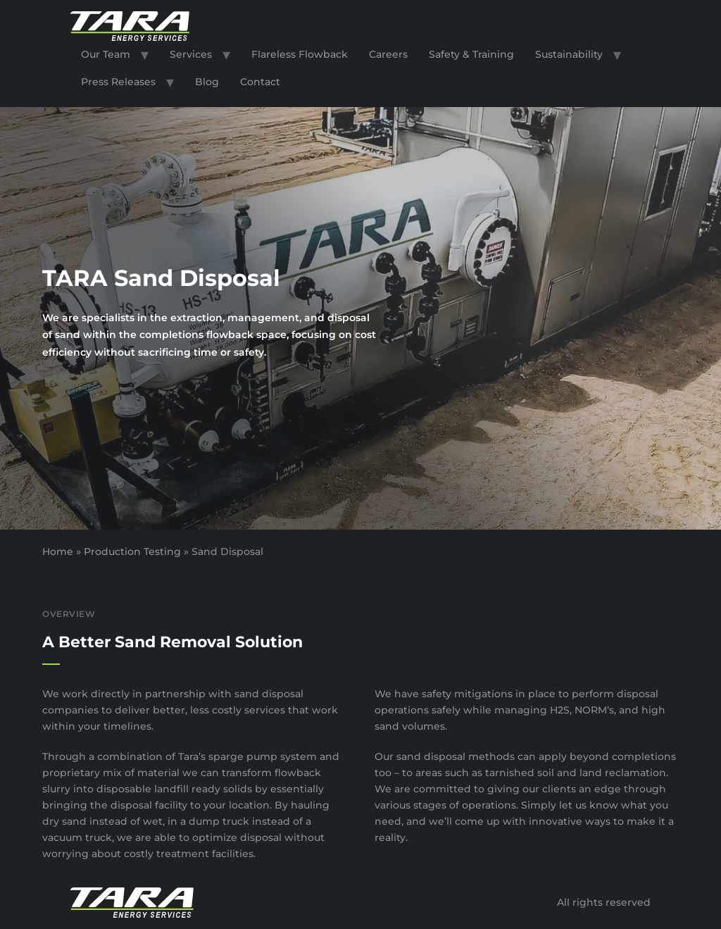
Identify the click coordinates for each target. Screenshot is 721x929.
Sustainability (569, 54)
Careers (388, 54)
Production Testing (132, 551)
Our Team (105, 54)
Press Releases (118, 81)
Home (57, 551)
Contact (260, 81)
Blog (207, 81)
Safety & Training (471, 54)
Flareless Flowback (299, 54)
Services (191, 54)
